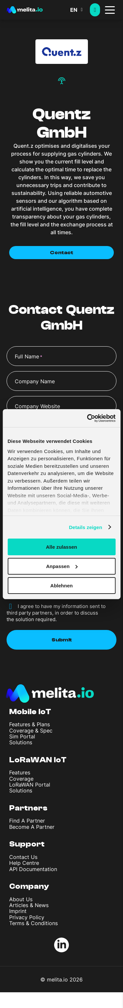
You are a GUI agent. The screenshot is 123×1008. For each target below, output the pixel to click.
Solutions (20, 742)
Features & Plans (29, 724)
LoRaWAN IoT (38, 759)
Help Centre (24, 863)
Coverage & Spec (30, 730)
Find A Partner (27, 820)
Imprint (18, 911)
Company (29, 886)
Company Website (37, 406)
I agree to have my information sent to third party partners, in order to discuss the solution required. (56, 612)
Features (19, 772)
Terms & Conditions (33, 923)
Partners (28, 808)
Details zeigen (85, 527)
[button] (80, 9)
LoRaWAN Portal (29, 784)
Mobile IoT (30, 711)
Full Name (28, 356)
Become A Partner (31, 827)
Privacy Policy (26, 917)
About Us (20, 899)
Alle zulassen (61, 547)
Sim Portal (22, 736)
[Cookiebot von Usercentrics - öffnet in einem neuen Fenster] (87, 418)
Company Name (35, 381)
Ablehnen (61, 585)
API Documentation (33, 869)
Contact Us (23, 857)
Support (27, 844)
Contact (61, 253)
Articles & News (29, 905)
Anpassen (61, 566)
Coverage (21, 778)
